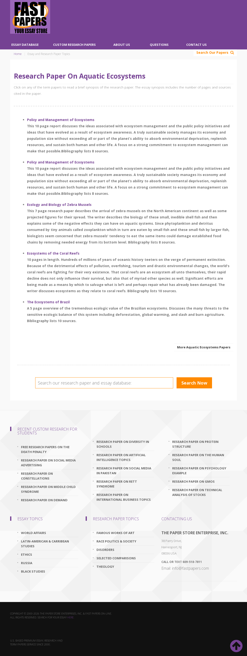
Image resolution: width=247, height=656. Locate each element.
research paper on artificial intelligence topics (121, 457)
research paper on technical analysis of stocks (197, 492)
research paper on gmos (193, 481)
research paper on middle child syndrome (48, 489)
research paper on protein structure (195, 444)
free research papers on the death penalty (45, 449)
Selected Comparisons (116, 558)
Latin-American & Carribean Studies (45, 543)
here (70, 617)
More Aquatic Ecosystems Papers (203, 347)
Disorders (105, 550)
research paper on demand (44, 500)
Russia (26, 563)
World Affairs (33, 533)
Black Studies (33, 571)
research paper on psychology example (199, 470)
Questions (159, 44)
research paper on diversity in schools (122, 444)
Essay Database (25, 44)
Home (18, 54)
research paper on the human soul (198, 457)
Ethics (26, 554)
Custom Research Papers (74, 44)
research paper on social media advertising (48, 462)
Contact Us (196, 44)
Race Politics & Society (116, 541)
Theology (105, 566)
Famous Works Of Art (115, 533)
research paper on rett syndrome (116, 483)
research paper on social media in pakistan (123, 470)
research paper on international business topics (123, 497)
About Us (121, 44)
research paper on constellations (37, 475)
